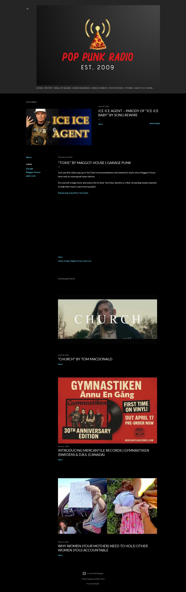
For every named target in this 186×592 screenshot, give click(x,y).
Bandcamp (63, 192)
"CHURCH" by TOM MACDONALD (85, 359)
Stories (129, 88)
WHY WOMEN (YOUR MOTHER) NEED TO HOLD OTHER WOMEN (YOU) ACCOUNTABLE (103, 548)
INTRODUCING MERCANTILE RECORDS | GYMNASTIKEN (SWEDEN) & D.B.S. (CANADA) (103, 452)
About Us (139, 88)
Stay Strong (116, 88)
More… (150, 88)
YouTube (83, 192)
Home (39, 88)
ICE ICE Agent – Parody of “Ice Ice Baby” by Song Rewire (128, 113)
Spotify (48, 88)
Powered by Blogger (93, 573)
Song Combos (99, 88)
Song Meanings (81, 88)
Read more (155, 123)
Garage (29, 168)
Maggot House (33, 172)
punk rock (30, 176)
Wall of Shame (62, 88)
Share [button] (100, 124)
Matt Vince (100, 579)
